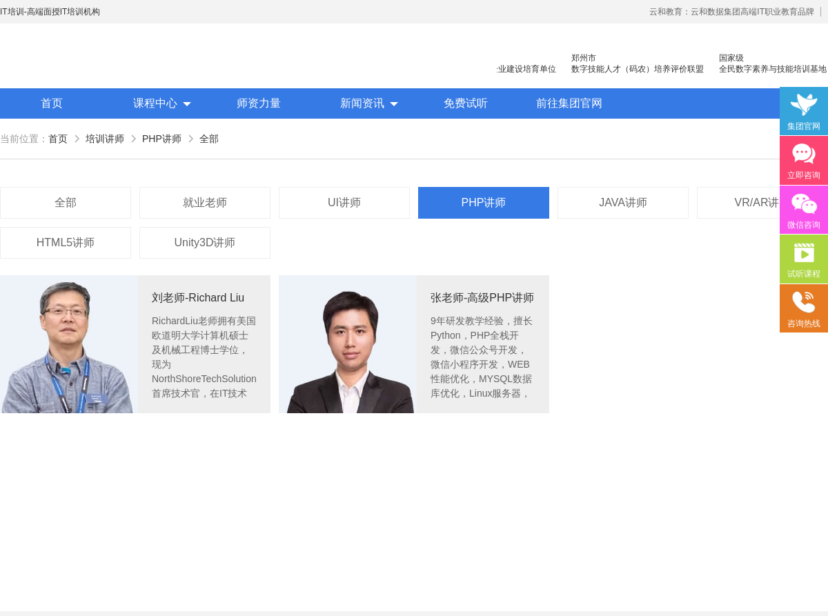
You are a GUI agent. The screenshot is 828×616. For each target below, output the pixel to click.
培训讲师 (105, 138)
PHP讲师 (161, 138)
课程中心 (155, 103)
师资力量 (259, 103)
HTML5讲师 (66, 242)
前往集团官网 (569, 103)
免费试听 (466, 103)
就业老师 (205, 202)
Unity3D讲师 (205, 242)
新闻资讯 (362, 103)
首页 (52, 103)
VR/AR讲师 (763, 202)
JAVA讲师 (623, 202)
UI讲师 (344, 202)
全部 (209, 138)
